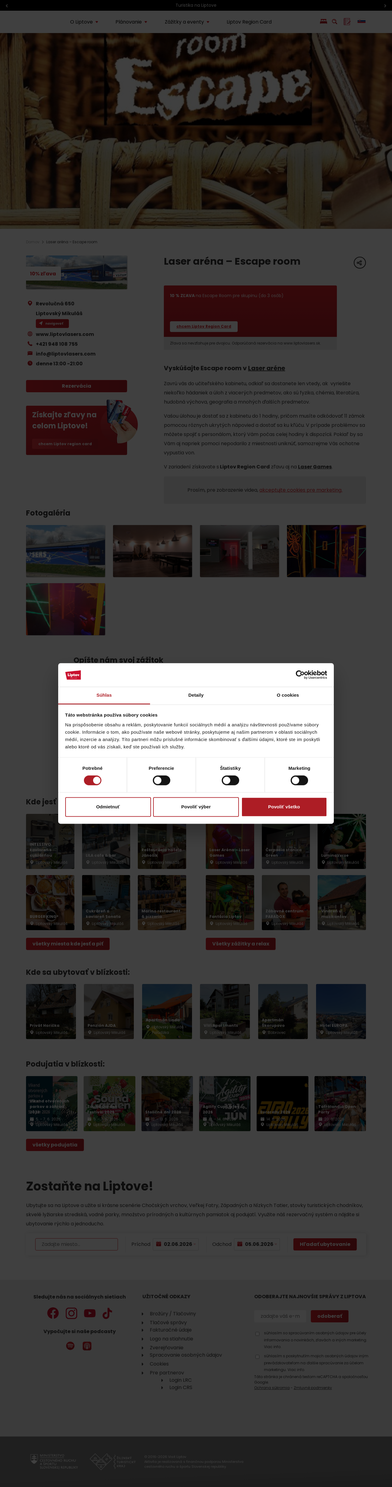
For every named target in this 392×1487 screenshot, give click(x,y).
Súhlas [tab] (104, 695)
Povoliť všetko (284, 806)
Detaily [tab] (196, 695)
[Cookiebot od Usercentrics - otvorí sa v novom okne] (300, 675)
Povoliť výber (196, 806)
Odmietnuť (108, 806)
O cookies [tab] (288, 695)
